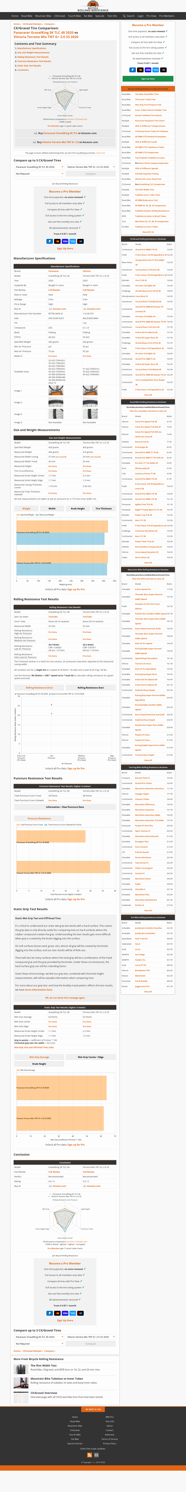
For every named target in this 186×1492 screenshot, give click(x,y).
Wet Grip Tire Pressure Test (148, 104)
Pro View (151, 16)
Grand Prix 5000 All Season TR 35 (150, 321)
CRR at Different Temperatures (150, 126)
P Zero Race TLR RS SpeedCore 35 (151, 275)
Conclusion (23, 69)
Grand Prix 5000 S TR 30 (146, 493)
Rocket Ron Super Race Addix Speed (149, 727)
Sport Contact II (142, 831)
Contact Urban (142, 799)
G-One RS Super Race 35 (146, 337)
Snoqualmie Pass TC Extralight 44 (149, 262)
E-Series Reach (142, 852)
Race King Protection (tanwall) (149, 714)
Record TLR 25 (141, 441)
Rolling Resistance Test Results (33, 57)
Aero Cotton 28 (142, 557)
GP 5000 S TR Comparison (147, 152)
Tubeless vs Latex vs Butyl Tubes (150, 216)
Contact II (139, 873)
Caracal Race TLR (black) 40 (148, 301)
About (110, 1425)
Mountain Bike (43, 16)
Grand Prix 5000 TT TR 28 (146, 452)
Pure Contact (141, 847)
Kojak (138, 884)
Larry (137, 949)
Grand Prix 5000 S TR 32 (146, 249)
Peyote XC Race (142, 734)
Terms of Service (109, 1439)
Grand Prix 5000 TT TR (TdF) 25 (149, 457)
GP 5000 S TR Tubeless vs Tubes (149, 147)
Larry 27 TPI (140, 965)
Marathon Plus (142, 894)
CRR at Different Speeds (146, 168)
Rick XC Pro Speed (143, 643)
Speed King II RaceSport (146, 658)
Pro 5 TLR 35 (141, 280)
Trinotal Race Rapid (144, 755)
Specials (99, 16)
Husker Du (140, 959)
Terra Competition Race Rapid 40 (149, 382)
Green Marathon (143, 857)
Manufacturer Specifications (31, 48)
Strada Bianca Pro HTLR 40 (148, 291)
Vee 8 (137, 944)
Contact (109, 1430)
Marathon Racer (143, 878)
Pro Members (166, 16)
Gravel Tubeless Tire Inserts (148, 115)
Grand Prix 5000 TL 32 (145, 358)
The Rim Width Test (144, 189)
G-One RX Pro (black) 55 (146, 679)
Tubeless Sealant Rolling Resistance (152, 210)
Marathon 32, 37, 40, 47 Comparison (152, 221)
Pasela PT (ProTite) (144, 825)
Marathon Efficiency (145, 804)
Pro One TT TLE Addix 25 (146, 463)
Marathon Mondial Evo (146, 900)
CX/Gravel (59, 16)
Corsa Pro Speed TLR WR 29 (148, 427)
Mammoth (140, 975)
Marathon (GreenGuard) (146, 836)
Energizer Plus (142, 841)
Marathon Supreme (144, 809)
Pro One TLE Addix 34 (145, 316)
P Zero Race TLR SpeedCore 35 (149, 389)
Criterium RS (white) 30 (146, 531)
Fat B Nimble (141, 981)
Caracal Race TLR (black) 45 (148, 369)
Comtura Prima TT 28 (145, 473)
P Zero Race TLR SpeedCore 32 (149, 348)
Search (131, 16)
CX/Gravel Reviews (32, 1351)
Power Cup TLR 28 (143, 515)
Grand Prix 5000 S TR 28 (146, 479)
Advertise (109, 1434)
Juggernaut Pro (142, 986)
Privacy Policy (109, 1443)
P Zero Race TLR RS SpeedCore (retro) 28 (149, 486)
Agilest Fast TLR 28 (144, 504)
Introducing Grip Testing (146, 173)
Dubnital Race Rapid (145, 690)
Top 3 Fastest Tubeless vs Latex (150, 157)
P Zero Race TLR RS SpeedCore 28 (150, 525)
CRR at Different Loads (146, 142)
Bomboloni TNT (142, 970)
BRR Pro (110, 1417)
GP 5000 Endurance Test (146, 200)
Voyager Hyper (142, 793)
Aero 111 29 (140, 520)
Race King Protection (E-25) (148, 628)
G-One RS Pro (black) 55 (146, 684)
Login (141, 16)
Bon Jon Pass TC (142, 778)
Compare (49, 1351)
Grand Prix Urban (143, 783)
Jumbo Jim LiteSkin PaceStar (148, 928)
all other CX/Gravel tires (77, 119)
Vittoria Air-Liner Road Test (148, 179)
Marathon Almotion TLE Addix (149, 820)
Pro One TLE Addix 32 (145, 353)
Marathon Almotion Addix (147, 815)
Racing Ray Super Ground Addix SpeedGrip (150, 697)
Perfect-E (139, 905)
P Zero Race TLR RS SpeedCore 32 (151, 255)
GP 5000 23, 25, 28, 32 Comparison (150, 205)
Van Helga (140, 954)
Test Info (112, 16)
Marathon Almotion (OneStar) (149, 788)
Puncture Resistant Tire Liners (150, 120)
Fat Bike (88, 16)
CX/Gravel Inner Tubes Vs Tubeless (151, 131)
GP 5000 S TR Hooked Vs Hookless (150, 136)
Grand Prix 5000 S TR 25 (146, 499)
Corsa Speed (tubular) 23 (146, 552)
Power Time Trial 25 (144, 541)
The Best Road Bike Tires (147, 94)
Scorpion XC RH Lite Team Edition (147, 606)
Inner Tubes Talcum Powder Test (151, 110)
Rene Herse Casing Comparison (152, 163)
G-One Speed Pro (143, 589)
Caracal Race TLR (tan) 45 (147, 327)
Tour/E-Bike (74, 16)
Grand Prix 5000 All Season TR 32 (150, 374)
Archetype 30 (141, 447)
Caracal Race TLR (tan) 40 (147, 269)
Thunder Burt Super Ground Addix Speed (148, 596)
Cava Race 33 (141, 296)
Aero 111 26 (140, 536)
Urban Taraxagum (144, 868)
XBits (94, 1462)
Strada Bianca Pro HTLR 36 (148, 343)
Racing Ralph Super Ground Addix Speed (148, 651)
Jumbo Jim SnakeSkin (145, 933)
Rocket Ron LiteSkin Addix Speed (151, 613)
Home (15, 16)
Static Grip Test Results (29, 65)
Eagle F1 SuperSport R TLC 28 (148, 509)
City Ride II (140, 889)
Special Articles (75, 1443)
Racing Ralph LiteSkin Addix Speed (148, 707)
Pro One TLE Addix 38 (145, 285)
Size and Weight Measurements (33, 52)
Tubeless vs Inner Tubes (146, 226)
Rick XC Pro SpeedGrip (145, 669)
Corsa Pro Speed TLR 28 (146, 421)
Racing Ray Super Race (146, 674)
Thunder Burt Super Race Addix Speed (150, 621)
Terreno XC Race (143, 663)
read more (100, 153)
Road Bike (26, 16)
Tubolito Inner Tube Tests (147, 195)
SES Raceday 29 (142, 468)
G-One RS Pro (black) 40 (146, 332)
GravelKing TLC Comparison (150, 184)
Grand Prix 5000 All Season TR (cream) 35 (149, 309)
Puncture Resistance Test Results (34, 61)
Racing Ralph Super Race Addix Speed (150, 747)
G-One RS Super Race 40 (146, 364)
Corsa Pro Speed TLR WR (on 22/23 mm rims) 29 (148, 434)
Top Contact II (141, 862)
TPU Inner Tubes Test (145, 99)
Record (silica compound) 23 (148, 546)
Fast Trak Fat (141, 938)
